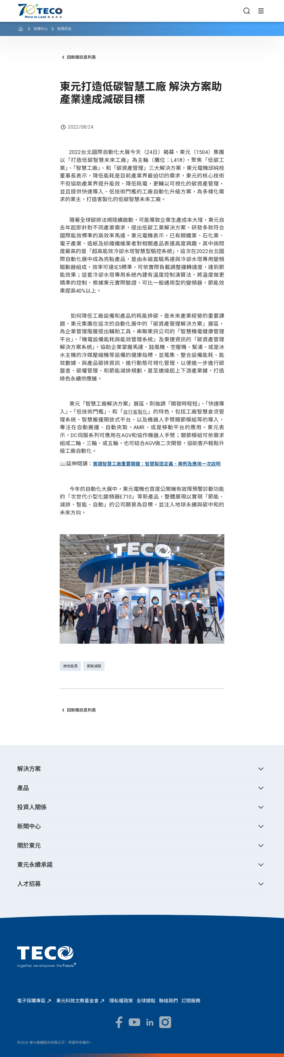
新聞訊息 (64, 29)
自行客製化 (135, 412)
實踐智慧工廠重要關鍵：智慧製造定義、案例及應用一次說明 (156, 464)
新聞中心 (41, 29)
